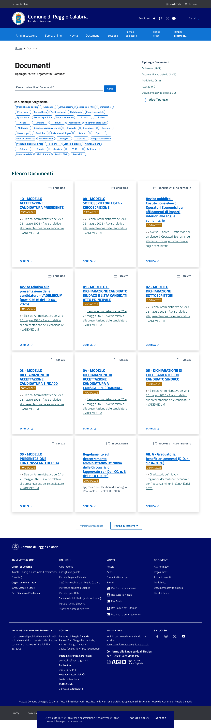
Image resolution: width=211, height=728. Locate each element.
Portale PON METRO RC (72, 612)
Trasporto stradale (64, 117)
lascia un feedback (69, 688)
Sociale (101, 117)
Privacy (15, 721)
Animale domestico (131, 34)
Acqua (23, 122)
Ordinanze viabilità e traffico (47, 128)
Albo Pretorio (66, 575)
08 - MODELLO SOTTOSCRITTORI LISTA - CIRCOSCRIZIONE (104, 204)
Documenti (161, 568)
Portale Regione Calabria (72, 586)
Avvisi (109, 580)
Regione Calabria (20, 4)
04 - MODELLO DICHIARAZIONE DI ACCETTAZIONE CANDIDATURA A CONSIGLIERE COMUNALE (105, 384)
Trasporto (71, 128)
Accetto (160, 718)
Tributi (57, 122)
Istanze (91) (148, 87)
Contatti (64, 639)
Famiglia (64, 138)
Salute (81, 133)
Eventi (110, 591)
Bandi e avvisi (161, 601)
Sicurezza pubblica (42, 117)
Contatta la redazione (71, 697)
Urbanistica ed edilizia (27, 107)
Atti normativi (161, 575)
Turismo (192, 4)
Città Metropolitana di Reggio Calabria (79, 591)
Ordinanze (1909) (151, 68)
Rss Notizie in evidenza (121, 596)
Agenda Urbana (92, 144)
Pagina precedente (91, 534)
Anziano (40, 122)
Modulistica (160, 591)
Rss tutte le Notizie (119, 603)
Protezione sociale (95, 112)
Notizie (110, 575)
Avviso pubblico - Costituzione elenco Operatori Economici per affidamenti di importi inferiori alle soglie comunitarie (166, 211)
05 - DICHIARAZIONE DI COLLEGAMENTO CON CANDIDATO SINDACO (165, 379)
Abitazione (23, 128)
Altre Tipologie (155, 100)
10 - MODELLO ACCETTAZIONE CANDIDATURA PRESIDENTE (33, 206)
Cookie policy (33, 721)
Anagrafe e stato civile (95, 122)
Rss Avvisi (114, 610)
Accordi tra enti (162, 586)
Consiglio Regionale (69, 580)
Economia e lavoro (72, 144)
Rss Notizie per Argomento (123, 623)
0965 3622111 (67, 678)
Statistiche (105, 107)
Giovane (81, 138)
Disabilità (77, 154)
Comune (53, 144)
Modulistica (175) (151, 80)
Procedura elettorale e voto (29, 144)
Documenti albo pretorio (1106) (159, 74)
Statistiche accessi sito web (74, 617)
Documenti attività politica (168, 596)
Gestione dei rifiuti (86, 107)
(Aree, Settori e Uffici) (24, 593)
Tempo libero (40, 112)
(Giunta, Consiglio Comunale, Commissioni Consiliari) (34, 580)
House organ (156, 34)
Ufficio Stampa (43, 154)
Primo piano (23, 112)
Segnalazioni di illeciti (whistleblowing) (80, 607)
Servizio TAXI (61, 154)
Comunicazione (66, 107)
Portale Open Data (69, 601)
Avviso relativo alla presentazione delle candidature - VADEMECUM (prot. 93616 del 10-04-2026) (42, 299)
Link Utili (65, 568)
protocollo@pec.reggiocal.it (74, 669)
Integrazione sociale (101, 138)
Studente (48, 107)
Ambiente (91, 149)
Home (18, 48)
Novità (110, 568)
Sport (99, 133)
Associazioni (74, 122)
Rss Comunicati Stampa (121, 616)
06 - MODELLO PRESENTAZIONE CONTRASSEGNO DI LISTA (41, 465)
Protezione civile (24, 154)
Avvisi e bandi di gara (61, 133)
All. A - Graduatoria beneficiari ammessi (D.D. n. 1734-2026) (167, 465)
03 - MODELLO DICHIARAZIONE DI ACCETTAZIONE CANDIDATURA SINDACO (40, 382)
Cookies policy (140, 718)
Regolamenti (161, 580)
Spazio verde (23, 117)
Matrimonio (76, 112)
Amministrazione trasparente (32, 639)
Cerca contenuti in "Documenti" (36, 87)
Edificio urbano (46, 138)
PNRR (74, 149)
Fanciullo (40, 133)
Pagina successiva (126, 534)
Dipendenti (88, 128)
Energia (40, 149)
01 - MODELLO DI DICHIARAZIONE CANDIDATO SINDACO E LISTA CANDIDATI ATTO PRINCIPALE (103, 299)
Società (84, 117)
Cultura (23, 149)
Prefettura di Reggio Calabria (74, 596)
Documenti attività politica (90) (159, 93)
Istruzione (112, 36)
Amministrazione (23, 568)
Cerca (110, 88)
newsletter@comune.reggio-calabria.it (127, 653)
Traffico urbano (58, 112)
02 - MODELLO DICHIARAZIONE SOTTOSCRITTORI (161, 294)
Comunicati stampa (117, 586)
